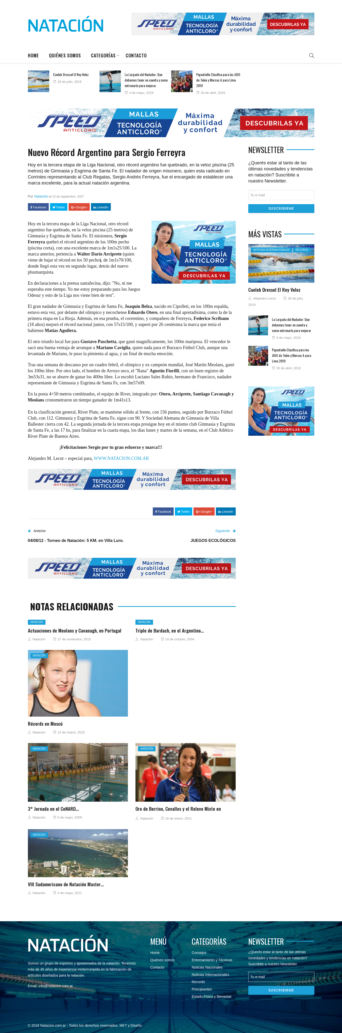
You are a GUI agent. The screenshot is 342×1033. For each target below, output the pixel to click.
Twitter (59, 207)
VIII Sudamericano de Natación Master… (66, 884)
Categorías (103, 55)
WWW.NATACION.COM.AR (121, 458)
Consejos (199, 953)
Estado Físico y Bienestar (212, 996)
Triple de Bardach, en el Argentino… (169, 630)
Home (33, 55)
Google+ (79, 207)
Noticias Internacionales (271, 249)
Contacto (136, 55)
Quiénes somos (65, 55)
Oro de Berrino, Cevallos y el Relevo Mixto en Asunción (178, 811)
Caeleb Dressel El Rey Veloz (71, 74)
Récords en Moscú (45, 723)
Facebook (38, 207)
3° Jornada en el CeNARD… (53, 808)
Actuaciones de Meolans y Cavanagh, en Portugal (74, 630)
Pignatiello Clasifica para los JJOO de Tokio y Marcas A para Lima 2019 (218, 80)
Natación (41, 196)
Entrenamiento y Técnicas (212, 960)
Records (302, 249)
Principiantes (202, 989)
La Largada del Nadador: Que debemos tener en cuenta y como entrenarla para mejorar (146, 80)
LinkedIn (100, 207)
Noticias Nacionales (207, 967)
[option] (64, 81)
